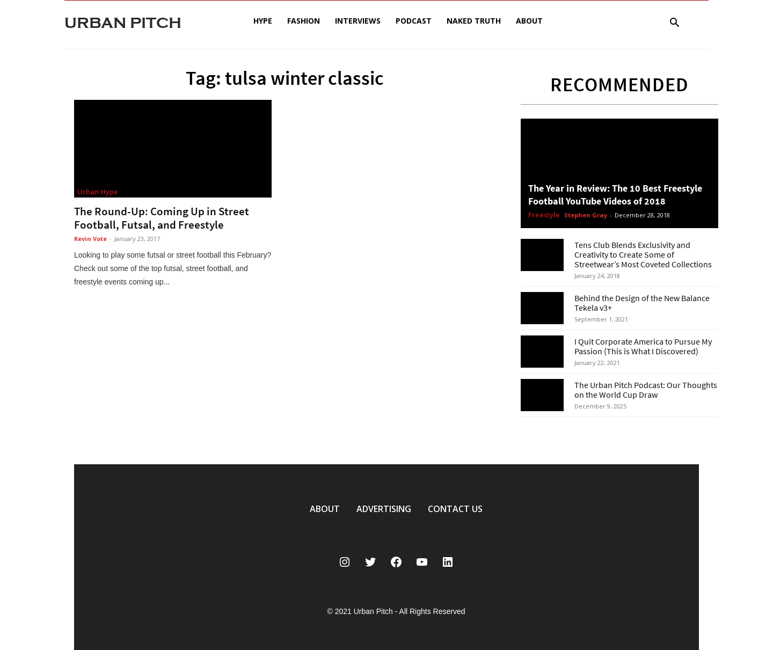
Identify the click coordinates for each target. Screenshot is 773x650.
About (529, 21)
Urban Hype (97, 191)
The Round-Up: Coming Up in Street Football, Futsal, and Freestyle (161, 218)
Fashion (303, 21)
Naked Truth (474, 21)
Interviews (358, 21)
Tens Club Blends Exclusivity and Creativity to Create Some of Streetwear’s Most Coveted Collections (643, 254)
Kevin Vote (90, 239)
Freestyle (544, 215)
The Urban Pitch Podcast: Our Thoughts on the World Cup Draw (645, 389)
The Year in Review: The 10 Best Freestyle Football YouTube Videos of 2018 (615, 194)
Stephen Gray (585, 215)
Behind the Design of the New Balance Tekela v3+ (642, 303)
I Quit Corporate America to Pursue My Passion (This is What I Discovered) (643, 346)
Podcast (414, 21)
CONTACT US (455, 509)
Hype (262, 21)
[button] (674, 24)
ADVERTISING (383, 509)
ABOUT (325, 509)
